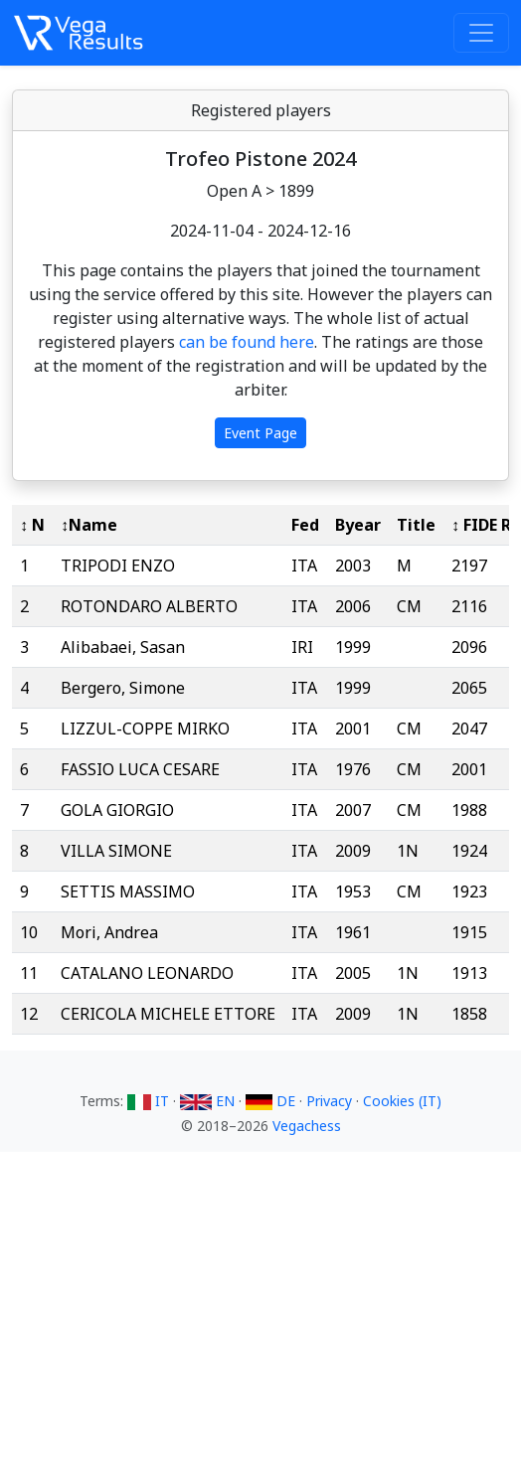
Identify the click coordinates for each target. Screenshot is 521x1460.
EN (209, 1100)
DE (272, 1100)
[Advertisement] (260, 1315)
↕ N (32, 525)
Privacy (329, 1100)
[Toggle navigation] (481, 33)
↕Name (89, 525)
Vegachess (306, 1125)
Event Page (260, 432)
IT (150, 1100)
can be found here (246, 342)
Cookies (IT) (402, 1100)
